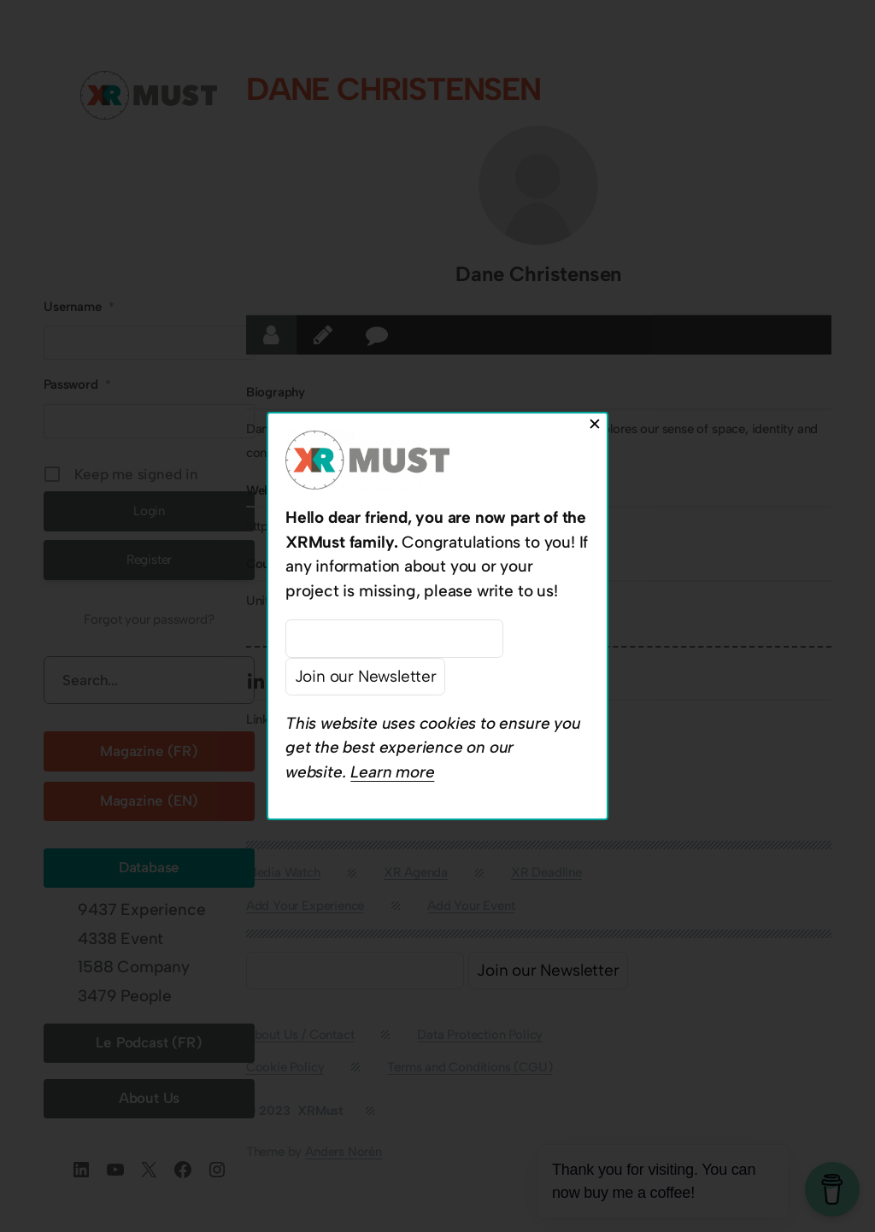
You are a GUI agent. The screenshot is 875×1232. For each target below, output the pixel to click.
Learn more (392, 772)
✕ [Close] (595, 424)
